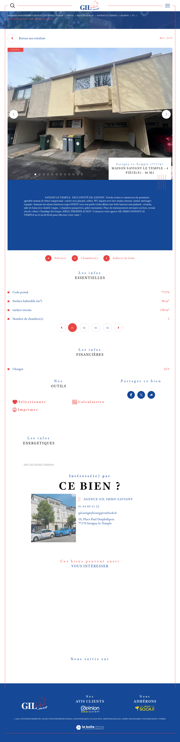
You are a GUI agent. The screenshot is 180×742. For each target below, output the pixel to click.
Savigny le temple (107, 15)
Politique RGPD (149, 719)
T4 (133, 15)
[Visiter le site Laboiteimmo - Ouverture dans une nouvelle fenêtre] (89, 731)
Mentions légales (111, 719)
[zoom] (90, 179)
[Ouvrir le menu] (167, 5)
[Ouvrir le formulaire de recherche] (12, 5)
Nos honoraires (81, 719)
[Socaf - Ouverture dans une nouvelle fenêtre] (90, 709)
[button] (166, 114)
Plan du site (96, 719)
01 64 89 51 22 (88, 506)
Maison (125, 15)
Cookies (162, 719)
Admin (124, 719)
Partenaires (135, 719)
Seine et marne (85, 15)
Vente (70, 15)
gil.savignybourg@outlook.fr (97, 513)
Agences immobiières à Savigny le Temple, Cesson (35, 15)
